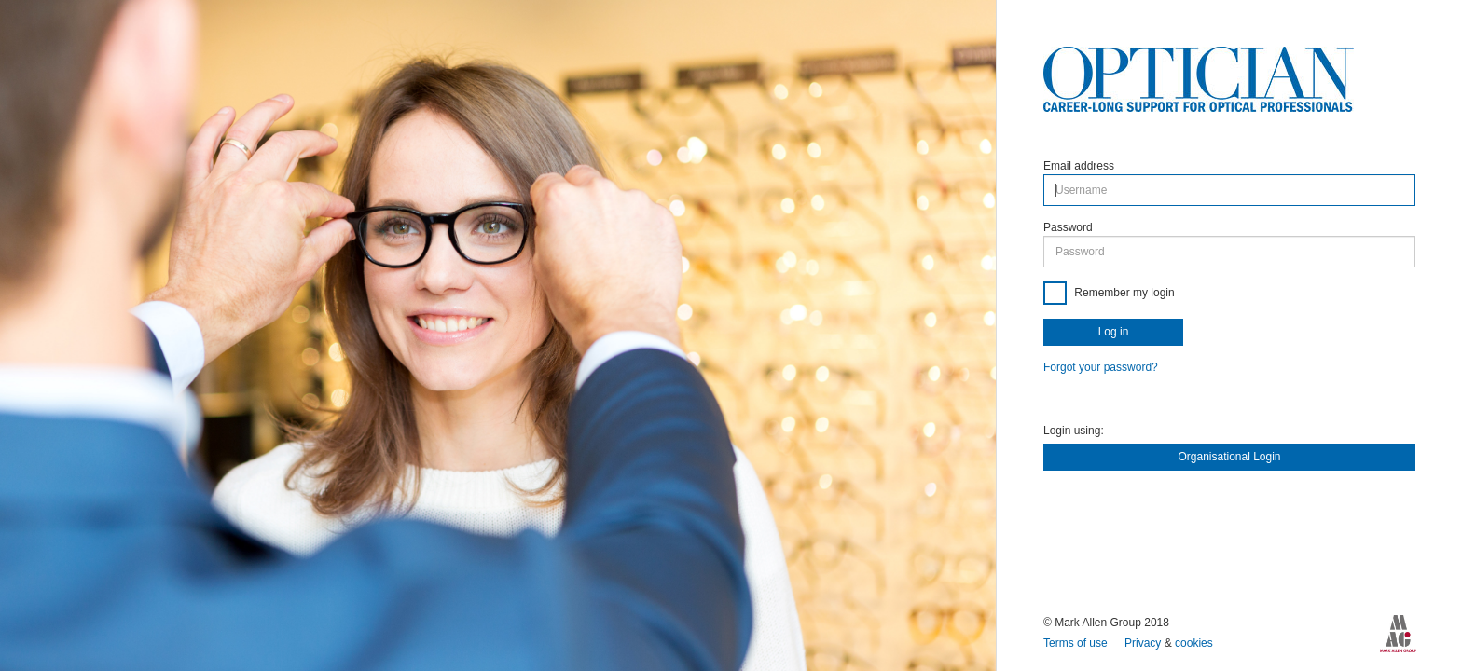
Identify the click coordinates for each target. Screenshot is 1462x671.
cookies (1194, 643)
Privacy (1144, 643)
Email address (1078, 165)
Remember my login (1123, 292)
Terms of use (1076, 643)
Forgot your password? (1100, 367)
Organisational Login (1229, 456)
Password (1068, 227)
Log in (1113, 331)
